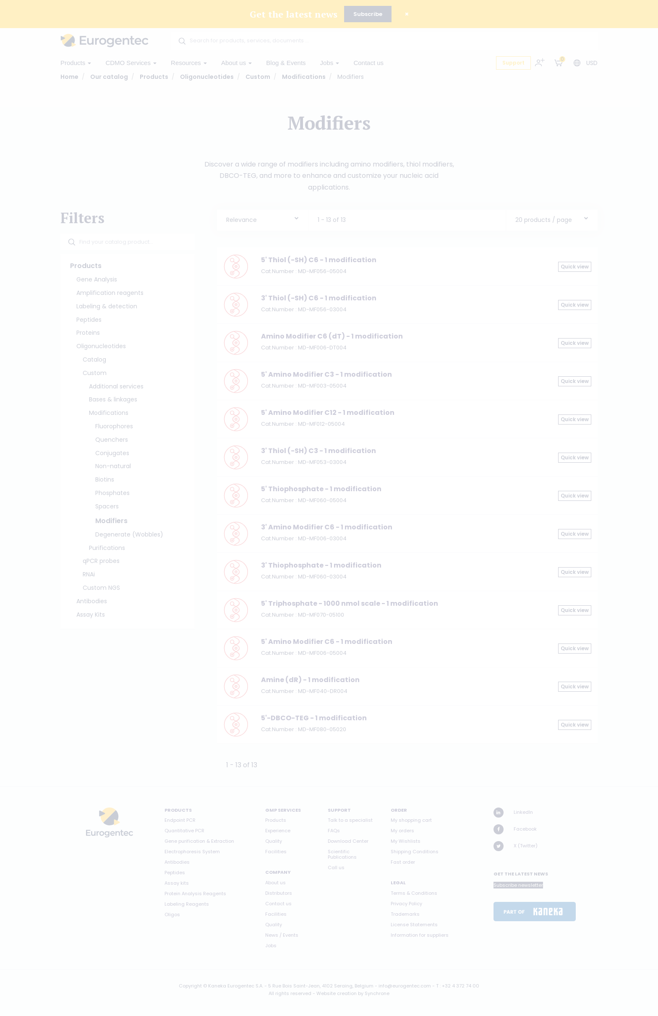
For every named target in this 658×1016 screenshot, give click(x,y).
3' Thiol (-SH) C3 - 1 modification (318, 451)
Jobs (329, 62)
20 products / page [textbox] (543, 220)
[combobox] (262, 218)
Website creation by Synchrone (352, 993)
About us (236, 62)
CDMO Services (131, 62)
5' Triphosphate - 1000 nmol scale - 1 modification (349, 603)
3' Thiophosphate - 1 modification (321, 565)
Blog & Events (286, 62)
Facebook (515, 829)
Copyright (190, 985)
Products (75, 62)
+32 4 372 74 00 (460, 985)
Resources (189, 62)
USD (592, 63)
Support (513, 62)
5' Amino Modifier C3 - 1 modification (326, 374)
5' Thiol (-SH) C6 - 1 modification (318, 260)
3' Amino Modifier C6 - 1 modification (326, 527)
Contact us (368, 62)
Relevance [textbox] (241, 220)
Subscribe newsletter (518, 885)
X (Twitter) (516, 846)
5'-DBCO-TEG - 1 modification (314, 718)
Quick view (575, 266)
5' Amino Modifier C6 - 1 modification (326, 641)
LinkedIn (513, 813)
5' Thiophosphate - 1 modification (321, 489)
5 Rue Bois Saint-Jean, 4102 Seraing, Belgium (320, 985)
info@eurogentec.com (405, 985)
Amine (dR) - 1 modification (310, 680)
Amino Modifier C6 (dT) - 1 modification (332, 336)
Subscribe (367, 14)
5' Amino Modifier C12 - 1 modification (327, 412)
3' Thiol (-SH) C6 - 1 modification (318, 298)
